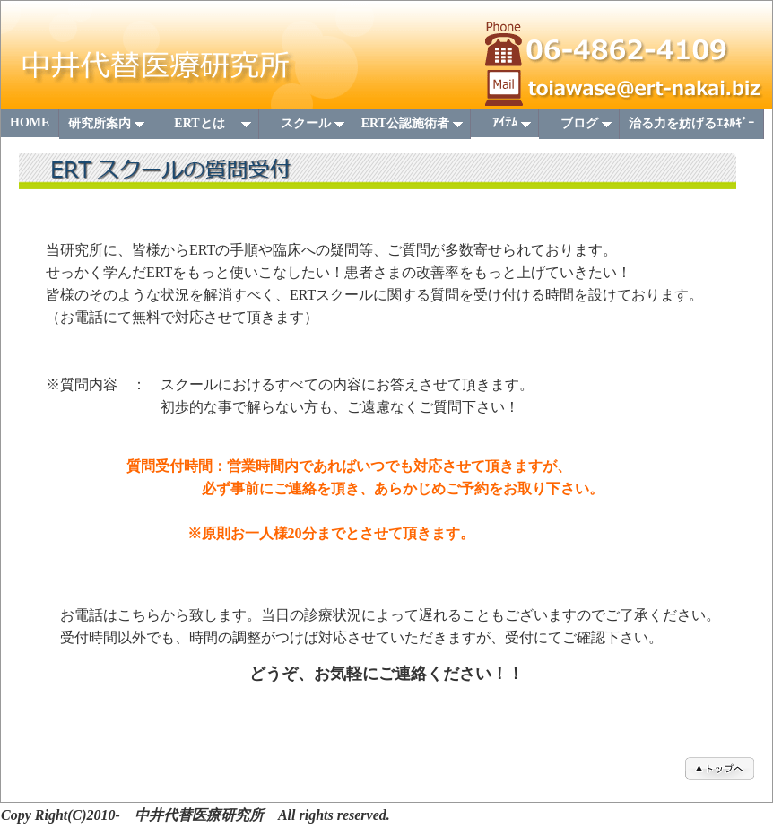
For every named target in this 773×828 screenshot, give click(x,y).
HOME (29, 122)
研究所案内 (107, 128)
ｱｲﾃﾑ (506, 126)
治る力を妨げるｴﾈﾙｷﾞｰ (691, 123)
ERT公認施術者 (413, 128)
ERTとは (206, 128)
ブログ (580, 128)
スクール (307, 128)
